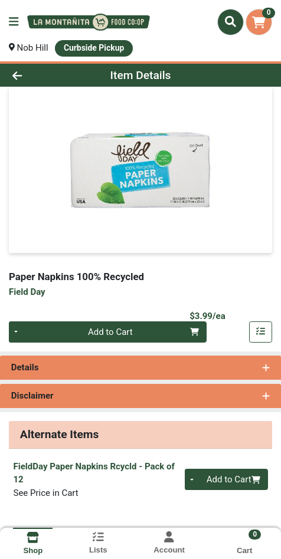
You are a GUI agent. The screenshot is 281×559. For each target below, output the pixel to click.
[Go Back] (42, 75)
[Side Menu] (13, 22)
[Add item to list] (261, 332)
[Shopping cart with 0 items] (259, 22)
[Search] (230, 22)
